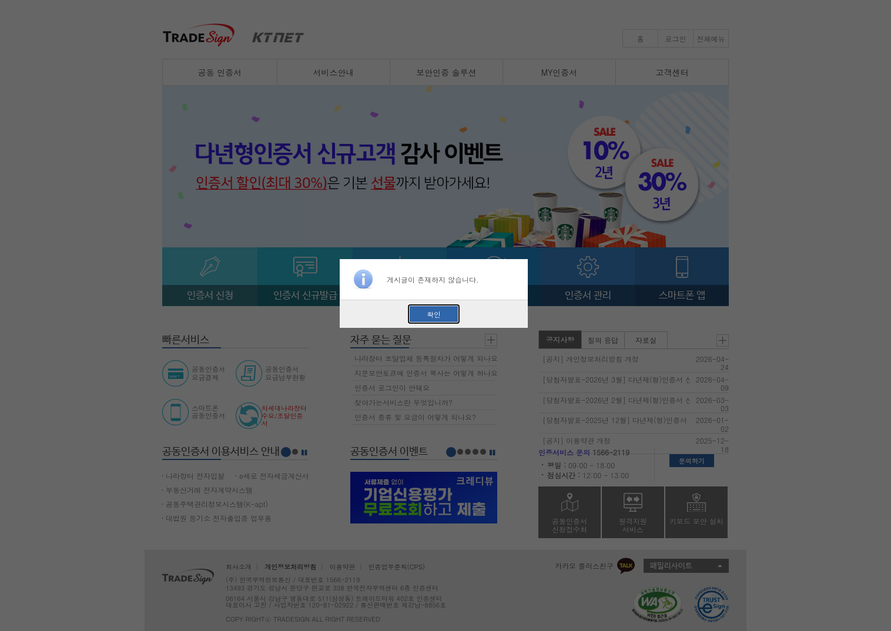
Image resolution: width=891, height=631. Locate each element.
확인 (434, 314)
